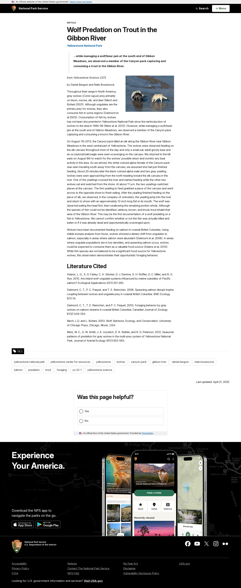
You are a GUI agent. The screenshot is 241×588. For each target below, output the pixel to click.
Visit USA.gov (93, 580)
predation (34, 370)
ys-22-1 (77, 370)
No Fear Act (130, 563)
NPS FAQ (73, 573)
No (86, 420)
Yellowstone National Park (84, 45)
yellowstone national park (29, 362)
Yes (87, 411)
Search (202, 8)
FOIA (15, 573)
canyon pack (139, 362)
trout (48, 370)
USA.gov (184, 563)
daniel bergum (180, 362)
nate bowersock (204, 362)
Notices (72, 563)
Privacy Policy (20, 568)
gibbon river (159, 362)
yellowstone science (99, 370)
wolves (120, 362)
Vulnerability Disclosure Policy (141, 573)
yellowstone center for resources (70, 362)
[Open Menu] (221, 8)
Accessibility (19, 563)
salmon (18, 370)
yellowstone (103, 362)
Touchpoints (147, 433)
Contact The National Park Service (88, 568)
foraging (62, 370)
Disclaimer (129, 568)
